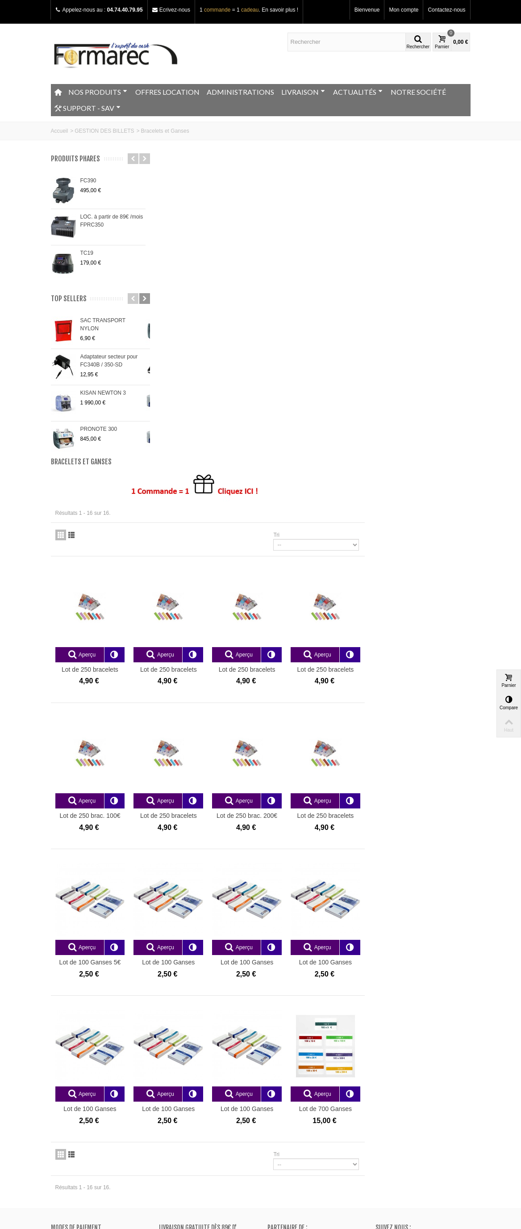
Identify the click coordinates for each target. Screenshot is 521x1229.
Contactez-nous (446, 10)
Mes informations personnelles (306, 1098)
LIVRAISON (303, 92)
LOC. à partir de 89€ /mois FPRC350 (111, 221)
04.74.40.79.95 (125, 10)
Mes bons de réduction (297, 1107)
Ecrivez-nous (174, 10)
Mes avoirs (283, 1080)
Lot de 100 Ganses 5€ (198, 654)
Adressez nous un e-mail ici (408, 1136)
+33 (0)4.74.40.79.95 (413, 1128)
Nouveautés (176, 1080)
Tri (382, 229)
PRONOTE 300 (98, 429)
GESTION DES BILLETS (104, 131)
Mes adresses (287, 1089)
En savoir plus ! (280, 10)
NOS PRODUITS (97, 92)
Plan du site (68, 1089)
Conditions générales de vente (90, 1098)
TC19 (86, 253)
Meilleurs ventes (181, 1089)
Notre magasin (71, 1072)
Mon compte (403, 10)
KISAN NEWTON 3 (103, 393)
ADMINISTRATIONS (240, 92)
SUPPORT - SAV (87, 108)
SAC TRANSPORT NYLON (102, 324)
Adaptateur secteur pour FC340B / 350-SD (109, 361)
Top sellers (69, 299)
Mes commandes (290, 1072)
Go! (155, 1192)
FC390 (88, 180)
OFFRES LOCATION (167, 92)
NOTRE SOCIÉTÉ (418, 92)
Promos (171, 1072)
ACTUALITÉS (358, 92)
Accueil (59, 131)
